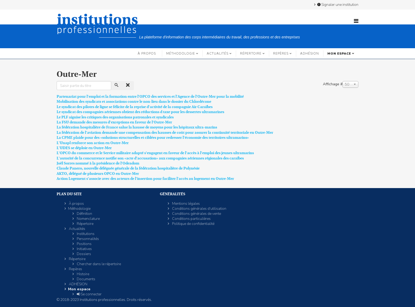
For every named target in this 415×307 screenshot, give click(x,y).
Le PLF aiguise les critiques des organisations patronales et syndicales (115, 117)
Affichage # (332, 84)
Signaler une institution (337, 4)
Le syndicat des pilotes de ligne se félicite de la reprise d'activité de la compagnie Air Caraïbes (135, 107)
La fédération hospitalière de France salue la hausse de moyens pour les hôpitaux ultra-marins (137, 127)
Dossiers (83, 253)
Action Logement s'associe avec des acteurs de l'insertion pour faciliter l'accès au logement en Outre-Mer (145, 178)
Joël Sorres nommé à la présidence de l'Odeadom (98, 163)
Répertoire (250, 53)
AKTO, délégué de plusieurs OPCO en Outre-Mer (98, 173)
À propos (147, 53)
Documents (85, 279)
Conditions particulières (191, 218)
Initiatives (84, 248)
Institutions (85, 233)
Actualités (217, 53)
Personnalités (87, 238)
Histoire (82, 274)
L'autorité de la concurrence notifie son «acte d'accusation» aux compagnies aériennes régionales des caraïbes (150, 158)
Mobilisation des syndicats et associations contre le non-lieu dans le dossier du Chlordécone (134, 101)
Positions (84, 243)
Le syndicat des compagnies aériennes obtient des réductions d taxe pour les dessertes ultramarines (140, 112)
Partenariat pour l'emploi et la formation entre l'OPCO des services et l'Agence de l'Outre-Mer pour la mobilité (150, 96)
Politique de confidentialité (192, 223)
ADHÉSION (309, 53)
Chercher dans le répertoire (98, 263)
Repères (280, 53)
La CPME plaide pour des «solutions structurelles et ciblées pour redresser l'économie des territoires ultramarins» (153, 137)
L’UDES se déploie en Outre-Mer (84, 148)
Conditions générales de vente (196, 213)
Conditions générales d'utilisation (198, 208)
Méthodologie (180, 53)
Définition (84, 213)
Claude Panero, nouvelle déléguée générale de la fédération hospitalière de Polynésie (128, 168)
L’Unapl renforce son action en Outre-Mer (93, 143)
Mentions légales (185, 203)
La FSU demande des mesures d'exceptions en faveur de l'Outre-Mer (114, 122)
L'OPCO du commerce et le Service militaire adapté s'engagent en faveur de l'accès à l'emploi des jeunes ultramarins (155, 153)
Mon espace (339, 53)
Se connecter (89, 294)
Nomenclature (88, 218)
